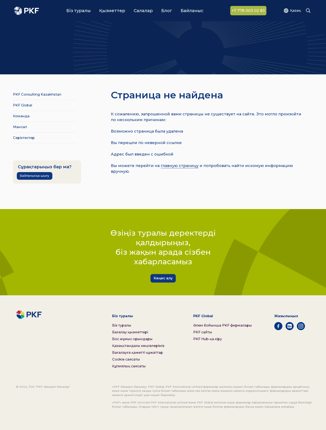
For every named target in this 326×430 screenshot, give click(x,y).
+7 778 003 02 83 (248, 10)
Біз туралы (78, 10)
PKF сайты (202, 332)
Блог (166, 10)
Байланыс (192, 10)
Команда (21, 116)
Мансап (20, 127)
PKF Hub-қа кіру (207, 339)
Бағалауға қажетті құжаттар (137, 353)
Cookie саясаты (126, 359)
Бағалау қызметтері (130, 332)
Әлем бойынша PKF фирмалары (222, 325)
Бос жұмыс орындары (132, 339)
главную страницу (180, 165)
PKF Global (22, 105)
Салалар (143, 10)
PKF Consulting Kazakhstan (37, 94)
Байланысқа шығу (34, 176)
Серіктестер (24, 138)
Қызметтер (112, 10)
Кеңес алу (163, 278)
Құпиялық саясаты (129, 366)
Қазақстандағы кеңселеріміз (138, 346)
